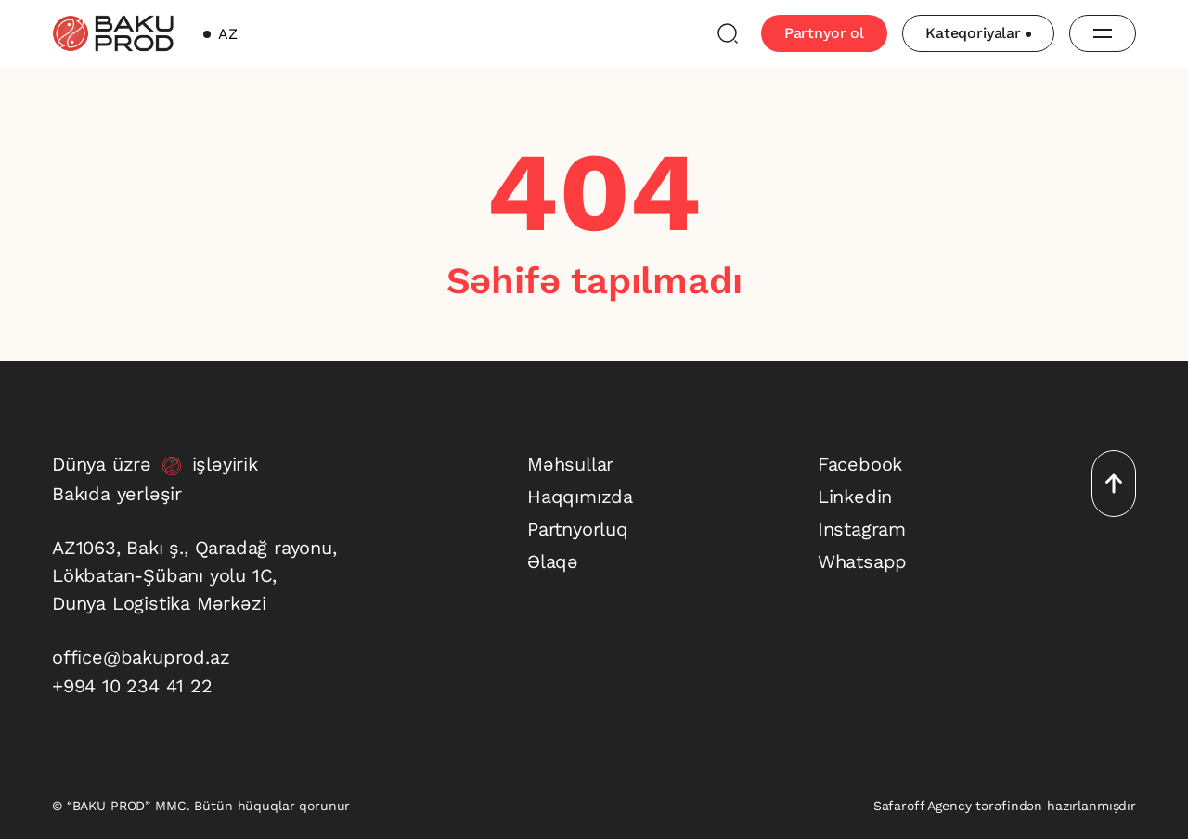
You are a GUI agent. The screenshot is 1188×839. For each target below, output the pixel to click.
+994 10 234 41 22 (132, 686)
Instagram (862, 529)
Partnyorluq (577, 529)
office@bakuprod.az (140, 657)
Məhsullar (570, 464)
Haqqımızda (580, 496)
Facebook (860, 464)
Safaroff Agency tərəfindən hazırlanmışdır (1004, 805)
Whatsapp (862, 561)
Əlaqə (552, 561)
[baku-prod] (113, 33)
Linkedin (855, 496)
